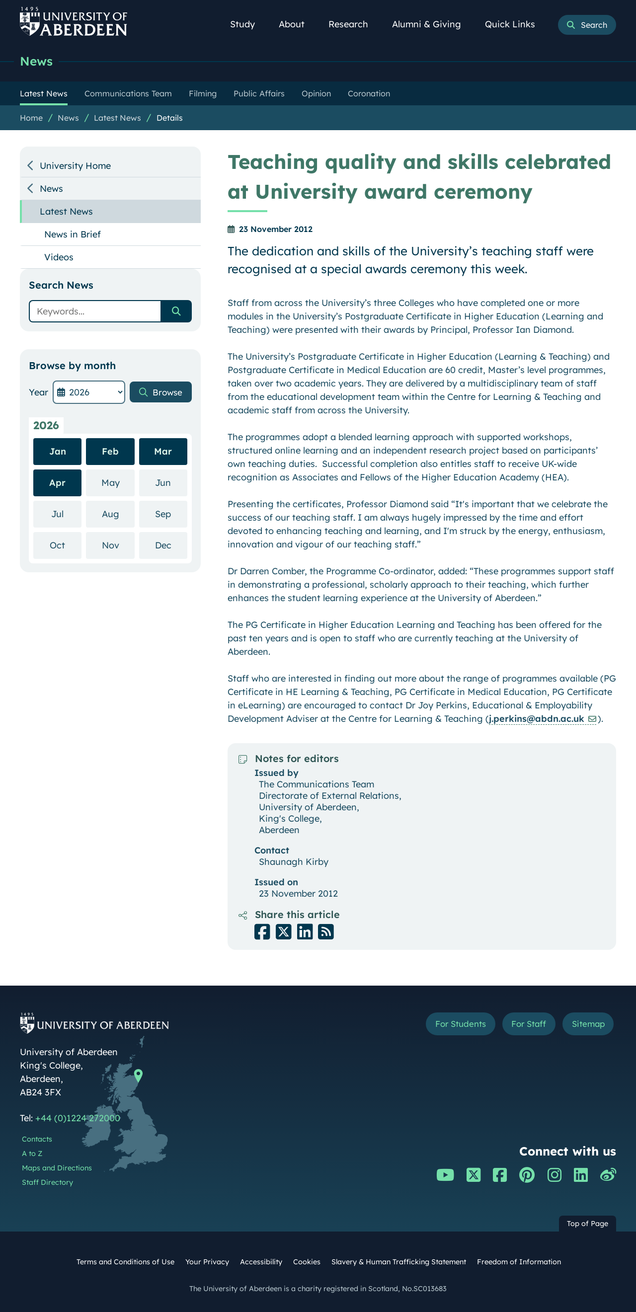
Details (170, 118)
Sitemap (586, 1024)
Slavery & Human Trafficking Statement (398, 1261)
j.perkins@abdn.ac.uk (536, 718)
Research (353, 24)
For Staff (522, 1024)
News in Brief (72, 234)
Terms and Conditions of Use (125, 1261)
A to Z (32, 1153)
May (118, 482)
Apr (57, 482)
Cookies (306, 1261)
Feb (110, 451)
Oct (65, 545)
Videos (59, 257)
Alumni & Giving (432, 24)
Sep (171, 513)
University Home (75, 165)
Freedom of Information (519, 1261)
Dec (171, 545)
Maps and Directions (57, 1167)
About (297, 24)
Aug (118, 513)
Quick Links (515, 24)
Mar (163, 451)
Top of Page (587, 1223)
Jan (57, 451)
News (37, 61)
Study (248, 24)
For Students (449, 1024)
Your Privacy (207, 1261)
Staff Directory (47, 1182)
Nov (118, 545)
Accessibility (261, 1261)
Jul (66, 513)
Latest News (117, 118)
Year (38, 392)
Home (31, 118)
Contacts (37, 1139)
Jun (171, 482)
